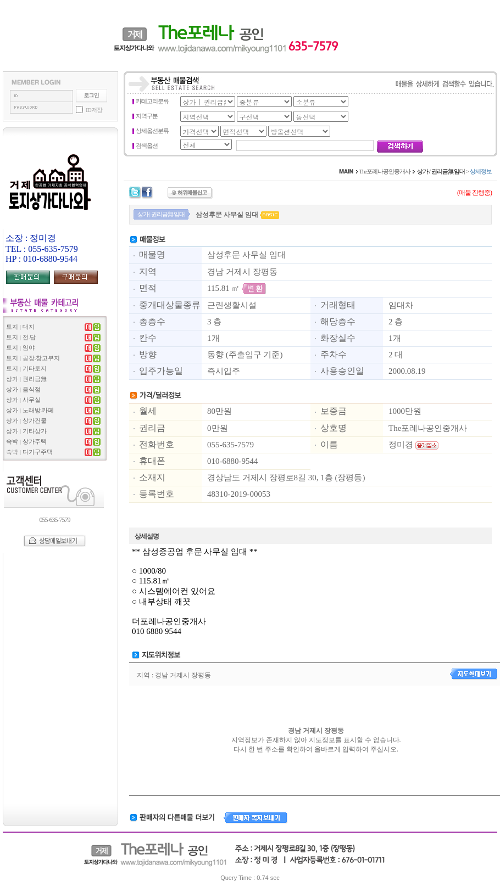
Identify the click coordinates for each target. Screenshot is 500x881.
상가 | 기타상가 (26, 431)
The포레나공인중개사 (384, 171)
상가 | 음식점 (23, 389)
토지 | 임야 (20, 347)
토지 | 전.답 (21, 337)
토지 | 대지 (20, 326)
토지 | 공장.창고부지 (33, 358)
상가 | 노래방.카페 (30, 410)
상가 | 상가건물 (26, 420)
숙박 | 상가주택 (26, 441)
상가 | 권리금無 (26, 378)
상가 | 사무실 (23, 399)
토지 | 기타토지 (26, 368)
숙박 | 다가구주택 (29, 451)
